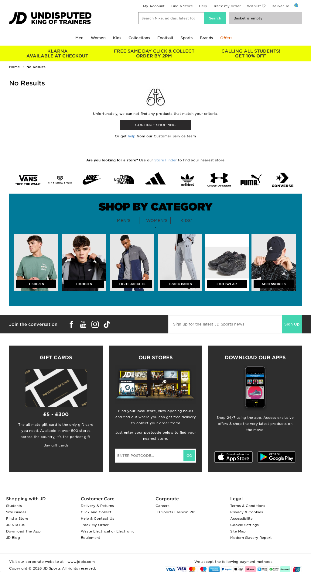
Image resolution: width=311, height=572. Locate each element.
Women (98, 38)
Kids (117, 38)
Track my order (227, 6)
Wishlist (254, 6)
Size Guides (16, 512)
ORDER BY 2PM (154, 53)
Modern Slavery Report (251, 538)
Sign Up (291, 324)
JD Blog (13, 538)
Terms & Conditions (247, 506)
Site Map (238, 531)
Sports (186, 38)
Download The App (23, 531)
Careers (162, 506)
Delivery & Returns (97, 506)
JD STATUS (15, 525)
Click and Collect (96, 512)
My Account (154, 6)
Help (203, 6)
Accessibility (241, 518)
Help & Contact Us (97, 518)
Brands (206, 38)
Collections (139, 38)
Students (14, 506)
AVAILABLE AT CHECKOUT (57, 53)
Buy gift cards (56, 445)
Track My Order (95, 525)
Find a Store (182, 6)
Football (165, 38)
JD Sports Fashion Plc (175, 512)
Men (79, 38)
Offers (226, 38)
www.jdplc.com (80, 562)
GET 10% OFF (250, 53)
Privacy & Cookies (246, 512)
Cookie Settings (244, 525)
